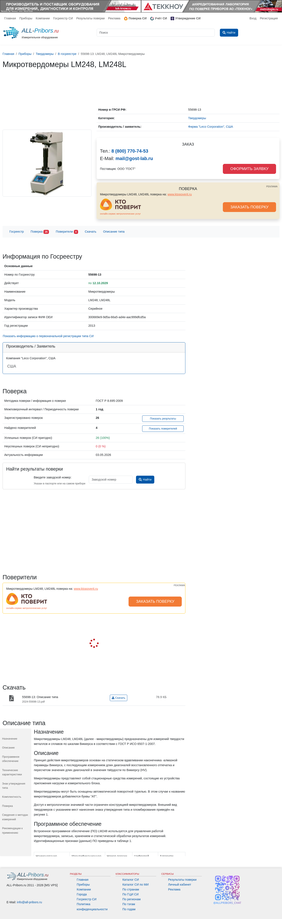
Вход (252, 18)
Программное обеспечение (10, 759)
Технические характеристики (12, 772)
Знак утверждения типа (13, 785)
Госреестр (16, 231)
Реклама (114, 18)
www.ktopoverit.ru (179, 194)
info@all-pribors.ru (29, 902)
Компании (43, 18)
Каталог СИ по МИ (135, 884)
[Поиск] (156, 33)
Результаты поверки (90, 18)
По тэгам (128, 904)
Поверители (67, 232)
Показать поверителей (163, 428)
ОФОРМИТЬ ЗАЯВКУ (249, 169)
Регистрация (269, 18)
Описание (8, 747)
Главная (10, 18)
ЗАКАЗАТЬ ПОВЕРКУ (249, 207)
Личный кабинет (179, 884)
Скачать (90, 231)
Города (82, 894)
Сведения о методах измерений (15, 817)
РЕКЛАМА (272, 186)
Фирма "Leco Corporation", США (210, 126)
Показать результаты (163, 418)
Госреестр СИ (63, 18)
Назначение (9, 738)
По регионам (131, 899)
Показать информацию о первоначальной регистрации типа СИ (48, 336)
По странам (130, 889)
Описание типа (114, 231)
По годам (128, 909)
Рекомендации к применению (12, 830)
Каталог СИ (130, 879)
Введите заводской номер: (52, 477)
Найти (145, 479)
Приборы (25, 18)
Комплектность (11, 796)
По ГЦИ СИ (130, 894)
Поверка (40, 232)
